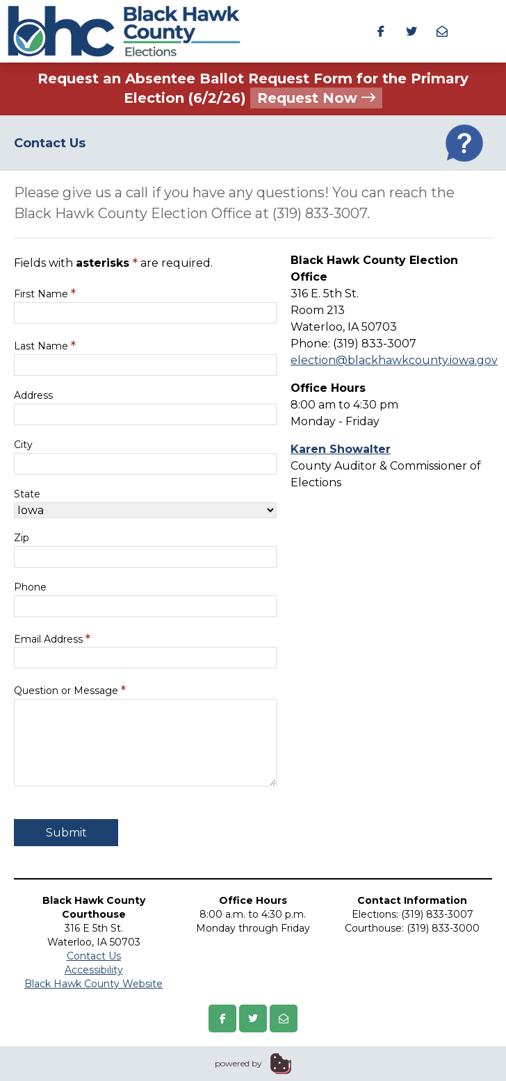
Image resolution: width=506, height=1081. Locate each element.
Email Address (52, 638)
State (27, 494)
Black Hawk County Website (93, 983)
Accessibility (94, 970)
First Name (45, 293)
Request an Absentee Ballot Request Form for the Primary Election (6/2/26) (253, 89)
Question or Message (70, 690)
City (23, 444)
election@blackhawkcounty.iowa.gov (394, 360)
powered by (238, 1063)
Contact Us (94, 956)
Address (33, 395)
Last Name (45, 345)
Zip (21, 537)
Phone (30, 587)
